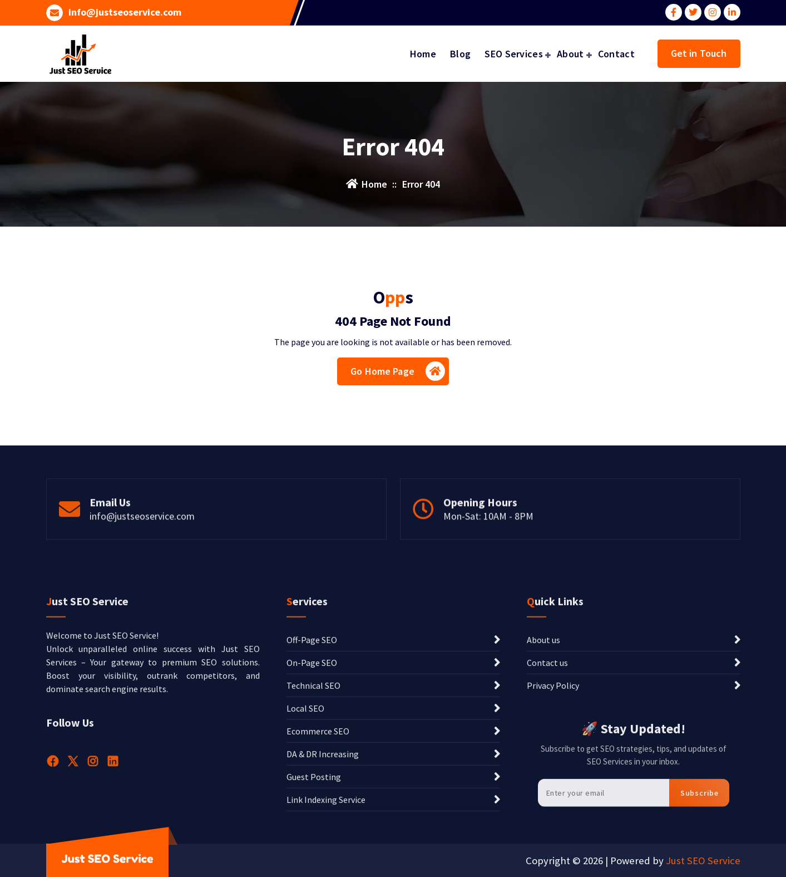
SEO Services (514, 53)
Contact (616, 53)
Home (423, 53)
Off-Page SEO (311, 737)
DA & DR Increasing (322, 851)
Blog (460, 53)
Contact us (547, 760)
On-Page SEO (311, 760)
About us (543, 737)
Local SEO (305, 805)
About (570, 53)
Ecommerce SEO (317, 828)
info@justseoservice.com (124, 12)
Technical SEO (313, 782)
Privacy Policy (553, 782)
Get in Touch (699, 53)
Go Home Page (397, 371)
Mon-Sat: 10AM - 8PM (488, 543)
